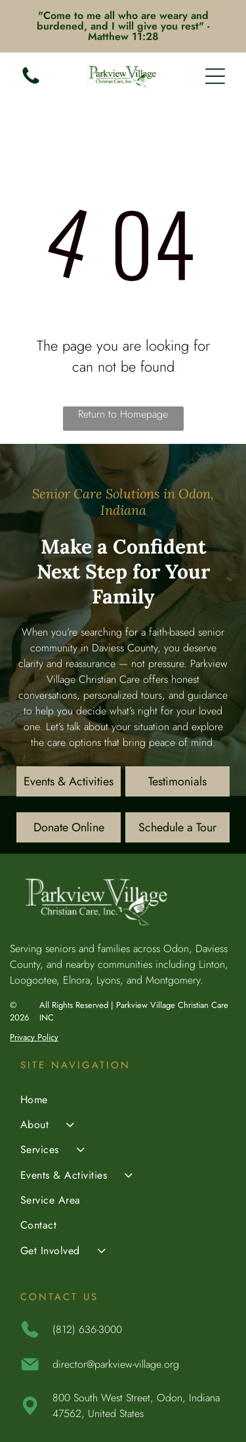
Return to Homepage (123, 414)
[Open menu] (215, 76)
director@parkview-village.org (115, 1364)
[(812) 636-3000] (30, 83)
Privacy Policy (34, 1037)
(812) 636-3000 (87, 1329)
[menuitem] (123, 1100)
